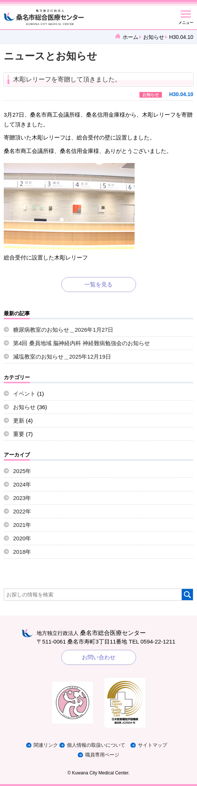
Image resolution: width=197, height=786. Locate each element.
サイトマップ (152, 745)
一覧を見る (98, 284)
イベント (24, 393)
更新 (18, 420)
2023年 (22, 498)
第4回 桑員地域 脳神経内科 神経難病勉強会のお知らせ (81, 343)
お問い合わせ (99, 657)
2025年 (22, 471)
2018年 (22, 552)
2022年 (22, 511)
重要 (18, 434)
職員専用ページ (102, 754)
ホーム (130, 37)
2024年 (22, 484)
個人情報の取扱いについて (96, 745)
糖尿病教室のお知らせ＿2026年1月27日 (63, 329)
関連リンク (46, 745)
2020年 (22, 538)
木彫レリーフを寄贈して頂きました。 (67, 79)
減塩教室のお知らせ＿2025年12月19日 (62, 356)
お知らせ (153, 37)
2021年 (22, 525)
